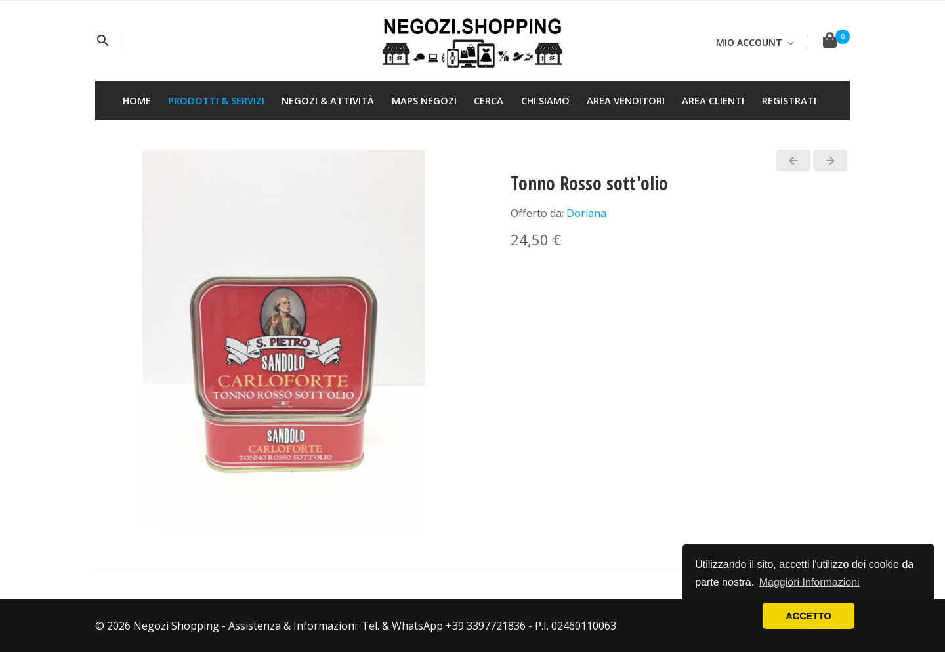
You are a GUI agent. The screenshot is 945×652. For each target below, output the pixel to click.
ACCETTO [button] (808, 616)
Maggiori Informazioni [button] (809, 582)
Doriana (586, 213)
